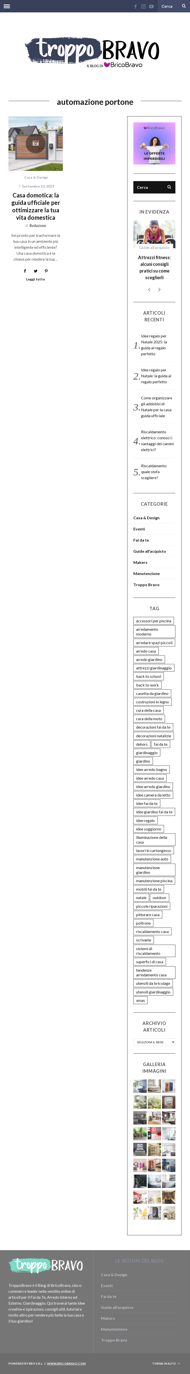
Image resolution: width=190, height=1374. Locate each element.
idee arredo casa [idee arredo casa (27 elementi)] (150, 778)
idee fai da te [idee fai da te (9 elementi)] (147, 803)
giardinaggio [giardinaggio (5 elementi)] (147, 752)
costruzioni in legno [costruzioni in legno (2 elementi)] (152, 701)
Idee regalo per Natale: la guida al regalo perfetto (156, 375)
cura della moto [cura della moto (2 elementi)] (149, 718)
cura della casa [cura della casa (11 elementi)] (148, 710)
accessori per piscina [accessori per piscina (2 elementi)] (153, 620)
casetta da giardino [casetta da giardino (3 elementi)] (152, 693)
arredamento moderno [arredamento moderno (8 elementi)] (147, 631)
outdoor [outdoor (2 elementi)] (159, 897)
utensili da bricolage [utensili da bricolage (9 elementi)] (153, 983)
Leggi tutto (35, 279)
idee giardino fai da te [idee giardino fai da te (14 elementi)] (154, 811)
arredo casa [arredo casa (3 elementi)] (146, 651)
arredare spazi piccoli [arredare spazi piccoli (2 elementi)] (154, 642)
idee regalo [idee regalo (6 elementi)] (145, 820)
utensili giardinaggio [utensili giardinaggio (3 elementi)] (153, 991)
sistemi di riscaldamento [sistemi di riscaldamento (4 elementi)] (148, 951)
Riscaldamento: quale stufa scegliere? (154, 471)
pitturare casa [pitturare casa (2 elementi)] (148, 914)
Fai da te (141, 540)
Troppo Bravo (146, 584)
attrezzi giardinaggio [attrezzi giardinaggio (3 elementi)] (154, 667)
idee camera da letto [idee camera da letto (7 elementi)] (153, 795)
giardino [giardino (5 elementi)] (143, 761)
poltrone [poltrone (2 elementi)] (143, 923)
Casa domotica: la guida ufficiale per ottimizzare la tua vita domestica (35, 206)
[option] (154, 252)
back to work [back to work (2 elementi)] (147, 685)
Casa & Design (36, 177)
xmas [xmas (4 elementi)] (140, 1000)
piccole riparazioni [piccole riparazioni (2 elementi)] (151, 906)
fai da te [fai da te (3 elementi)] (160, 744)
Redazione (37, 225)
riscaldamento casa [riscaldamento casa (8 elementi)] (152, 931)
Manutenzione (146, 573)
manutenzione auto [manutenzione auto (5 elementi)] (152, 858)
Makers (140, 562)
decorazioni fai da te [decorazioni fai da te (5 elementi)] (153, 727)
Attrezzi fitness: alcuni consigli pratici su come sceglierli (154, 267)
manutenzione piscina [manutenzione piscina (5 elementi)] (154, 880)
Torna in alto (166, 1363)
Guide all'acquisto (154, 247)
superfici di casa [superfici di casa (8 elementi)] (149, 961)
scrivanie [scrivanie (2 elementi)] (143, 939)
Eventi (139, 528)
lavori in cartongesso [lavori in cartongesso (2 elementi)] (153, 850)
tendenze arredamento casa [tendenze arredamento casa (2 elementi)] (151, 972)
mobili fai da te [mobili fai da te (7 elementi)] (148, 889)
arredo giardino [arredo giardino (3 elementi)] (149, 659)
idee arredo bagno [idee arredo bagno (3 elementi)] (151, 769)
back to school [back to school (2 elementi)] (148, 676)
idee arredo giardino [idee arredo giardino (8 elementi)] (153, 786)
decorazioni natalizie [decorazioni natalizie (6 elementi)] (153, 735)
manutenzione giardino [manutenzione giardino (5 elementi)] (148, 870)
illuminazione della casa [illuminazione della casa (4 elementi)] (151, 839)
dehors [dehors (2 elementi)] (142, 744)
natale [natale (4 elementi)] (141, 897)
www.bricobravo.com (66, 1363)
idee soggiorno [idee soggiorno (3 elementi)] (148, 828)
